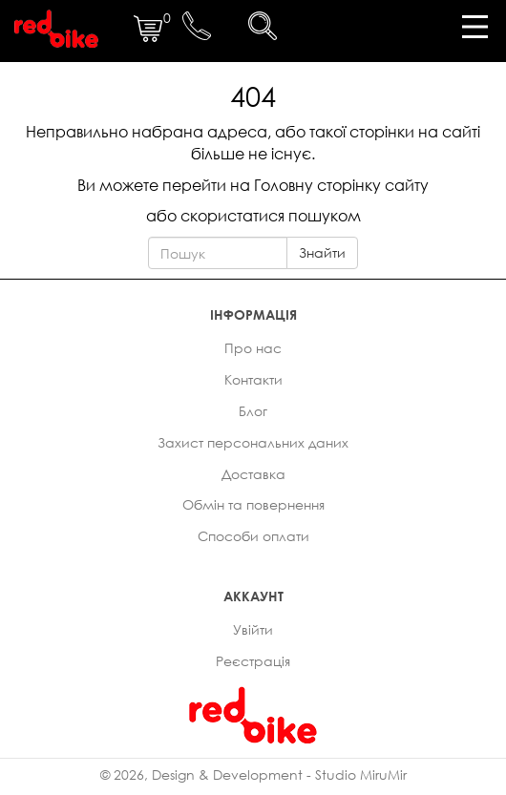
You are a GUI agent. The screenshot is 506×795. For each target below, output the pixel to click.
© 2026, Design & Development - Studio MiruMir (253, 774)
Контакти (253, 379)
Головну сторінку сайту (341, 185)
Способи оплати (253, 536)
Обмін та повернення (253, 504)
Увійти (253, 629)
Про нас (253, 348)
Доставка (253, 474)
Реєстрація (253, 661)
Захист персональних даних (253, 442)
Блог (253, 411)
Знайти (322, 252)
